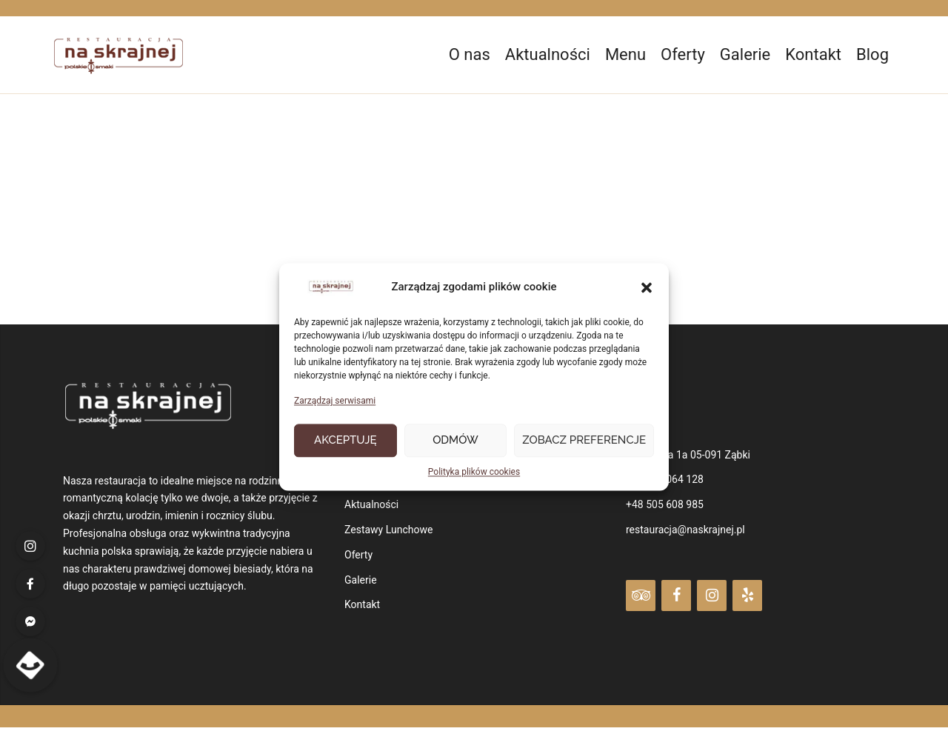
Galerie (745, 54)
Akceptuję (345, 440)
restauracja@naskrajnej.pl (685, 530)
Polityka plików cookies (474, 472)
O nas (469, 54)
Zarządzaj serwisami (334, 401)
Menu (625, 54)
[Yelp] (747, 595)
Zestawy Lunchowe (388, 530)
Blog (872, 54)
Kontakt (813, 54)
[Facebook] (676, 595)
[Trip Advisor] (640, 595)
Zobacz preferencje (584, 440)
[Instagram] (712, 595)
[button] (646, 288)
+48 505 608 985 (665, 504)
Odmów (455, 440)
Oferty (683, 54)
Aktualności (547, 54)
